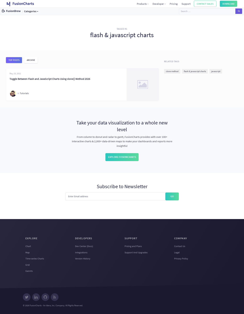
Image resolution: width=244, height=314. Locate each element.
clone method (172, 71)
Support (186, 3)
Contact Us (179, 246)
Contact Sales (205, 3)
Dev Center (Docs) (84, 246)
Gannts (29, 270)
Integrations (81, 252)
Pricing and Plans (133, 246)
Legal (177, 252)
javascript (215, 71)
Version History (82, 258)
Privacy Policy (181, 258)
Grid (27, 264)
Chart (28, 246)
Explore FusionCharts (122, 157)
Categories (30, 11)
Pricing (174, 3)
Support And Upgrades (136, 252)
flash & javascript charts (195, 71)
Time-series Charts (34, 258)
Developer (159, 3)
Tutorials (24, 93)
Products (143, 3)
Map (27, 252)
